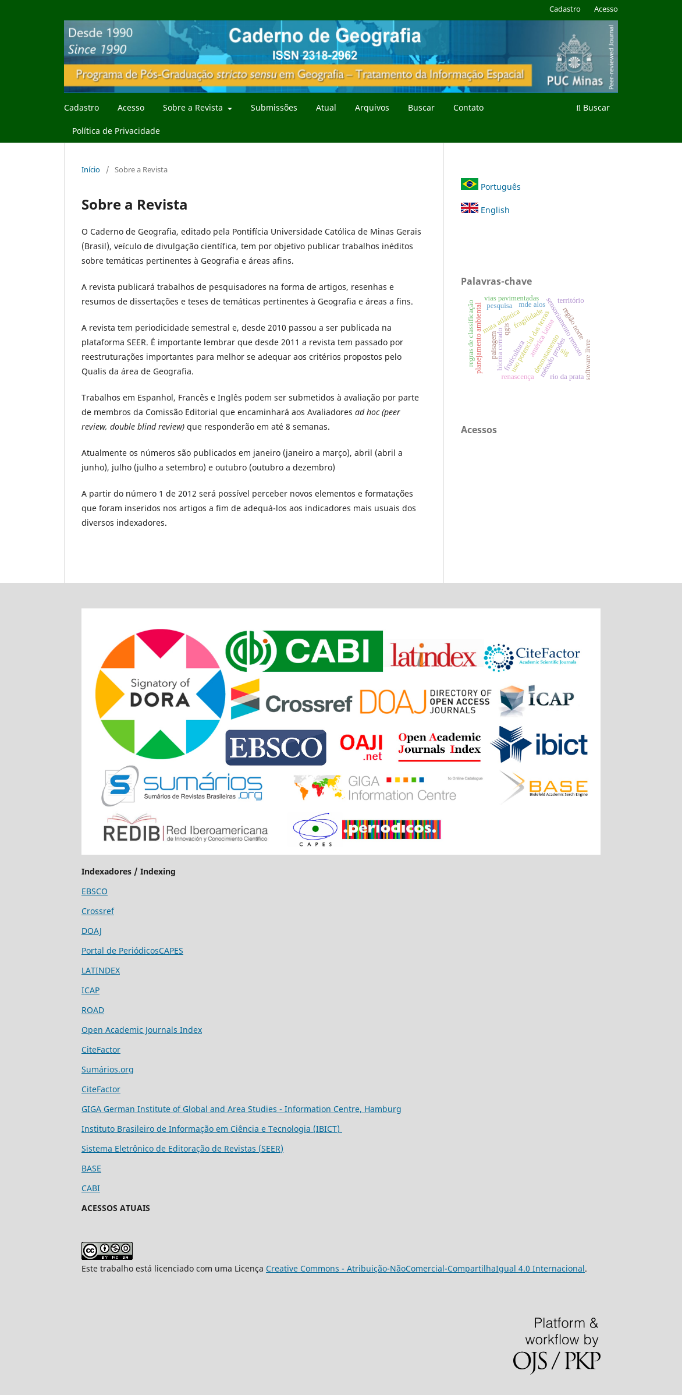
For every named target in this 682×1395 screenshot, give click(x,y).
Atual (326, 107)
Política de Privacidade (116, 130)
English (485, 209)
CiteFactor (100, 1049)
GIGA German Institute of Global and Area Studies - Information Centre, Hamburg (241, 1108)
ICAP (90, 990)
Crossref (97, 910)
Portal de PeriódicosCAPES (132, 950)
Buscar (421, 107)
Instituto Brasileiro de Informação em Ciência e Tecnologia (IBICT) (211, 1128)
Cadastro (81, 107)
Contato (468, 107)
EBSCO (94, 891)
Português (491, 186)
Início (90, 169)
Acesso (131, 107)
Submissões (274, 107)
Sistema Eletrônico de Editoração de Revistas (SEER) (182, 1148)
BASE (91, 1168)
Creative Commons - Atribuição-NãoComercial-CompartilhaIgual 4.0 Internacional (425, 1268)
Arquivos (372, 107)
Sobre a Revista (194, 107)
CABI (90, 1188)
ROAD (92, 1009)
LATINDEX (100, 970)
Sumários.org (107, 1069)
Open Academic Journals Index (141, 1029)
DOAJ (91, 930)
